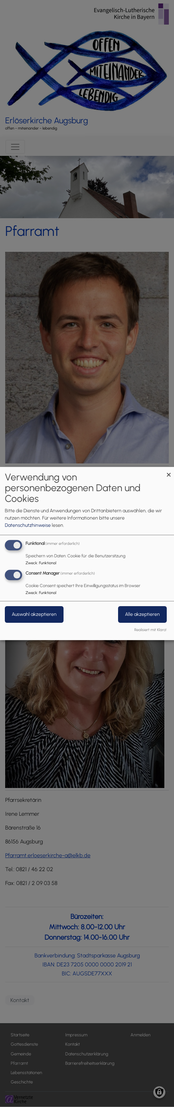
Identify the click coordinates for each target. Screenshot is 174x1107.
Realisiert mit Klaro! (150, 629)
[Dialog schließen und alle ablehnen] (169, 471)
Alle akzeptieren (142, 614)
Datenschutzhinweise (28, 525)
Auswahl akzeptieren (34, 614)
